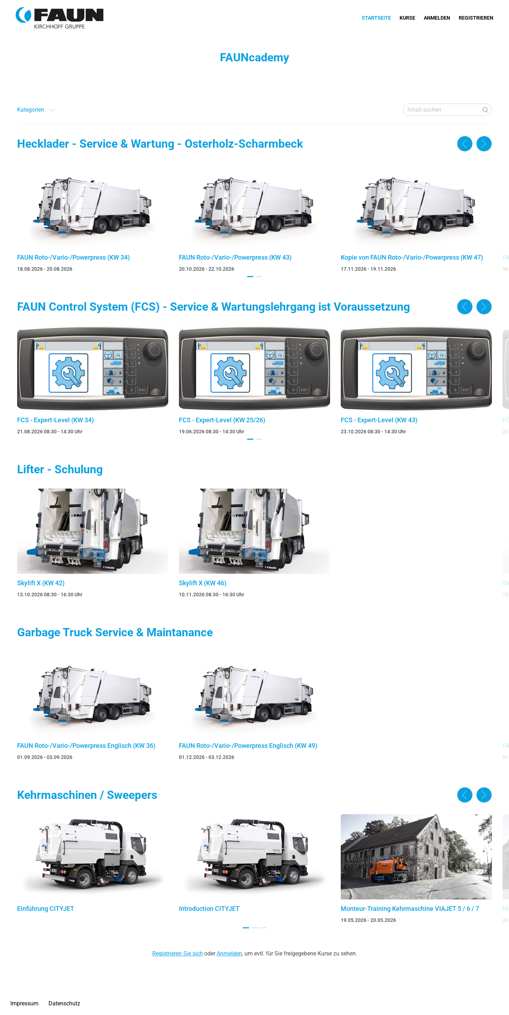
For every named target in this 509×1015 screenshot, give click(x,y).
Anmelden (437, 18)
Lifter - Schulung (60, 469)
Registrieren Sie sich (177, 953)
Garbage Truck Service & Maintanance (115, 632)
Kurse (407, 18)
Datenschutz (64, 1003)
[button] (250, 276)
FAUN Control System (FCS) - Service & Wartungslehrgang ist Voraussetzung (213, 306)
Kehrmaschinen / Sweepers (87, 795)
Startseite (376, 18)
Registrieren (476, 18)
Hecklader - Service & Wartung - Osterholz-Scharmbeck (160, 144)
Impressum (24, 1003)
